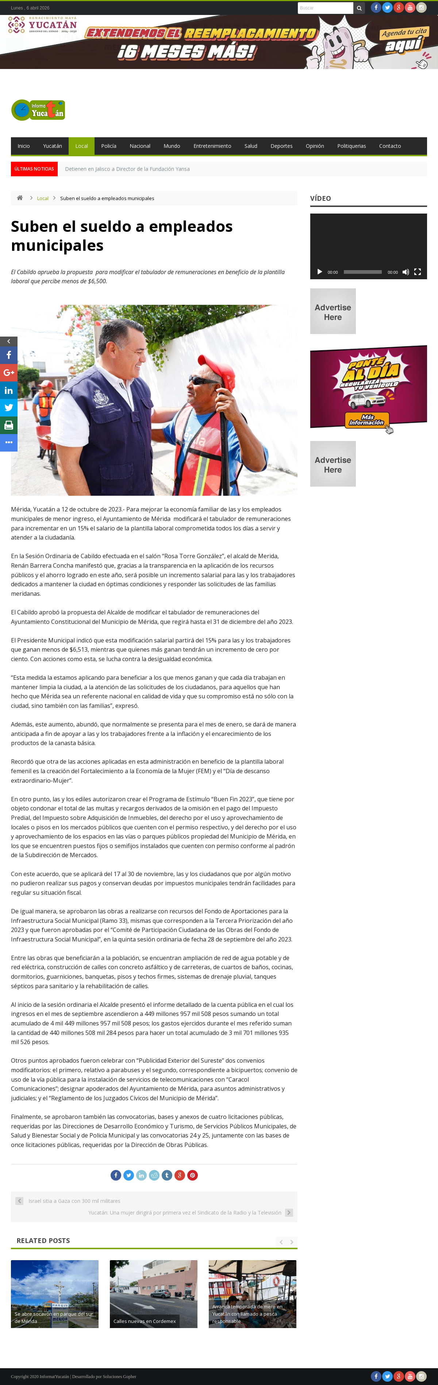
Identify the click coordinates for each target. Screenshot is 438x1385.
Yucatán (52, 145)
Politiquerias (351, 145)
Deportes (281, 145)
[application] (368, 246)
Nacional (140, 145)
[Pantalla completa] (417, 272)
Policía (108, 145)
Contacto (390, 145)
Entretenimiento (212, 145)
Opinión (315, 145)
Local (81, 145)
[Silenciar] (406, 272)
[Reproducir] (319, 272)
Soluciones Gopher (120, 1376)
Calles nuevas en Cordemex (165, 1321)
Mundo (172, 145)
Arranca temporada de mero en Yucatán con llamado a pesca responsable (268, 1313)
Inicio (24, 145)
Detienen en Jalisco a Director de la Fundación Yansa (127, 168)
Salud (251, 145)
